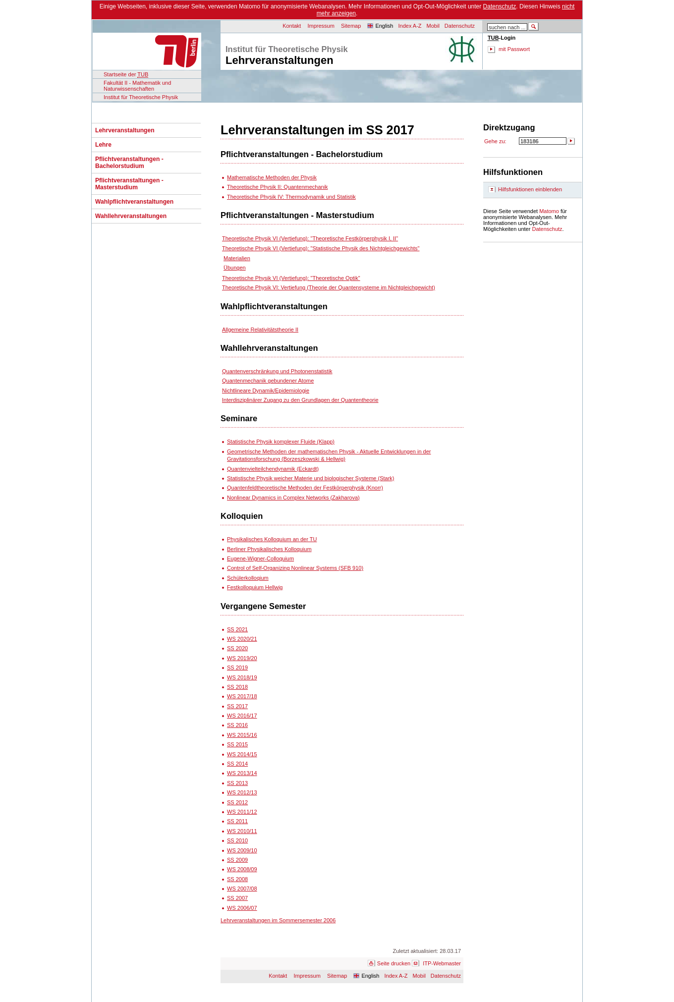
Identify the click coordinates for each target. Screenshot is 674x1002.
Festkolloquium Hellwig (255, 587)
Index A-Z (409, 26)
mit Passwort (514, 49)
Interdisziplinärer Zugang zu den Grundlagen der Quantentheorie (300, 400)
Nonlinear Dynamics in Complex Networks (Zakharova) (293, 498)
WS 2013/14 (242, 773)
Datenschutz (499, 6)
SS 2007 (237, 898)
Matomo (549, 211)
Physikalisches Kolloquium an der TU (272, 539)
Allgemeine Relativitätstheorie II (260, 330)
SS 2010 (237, 840)
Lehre (103, 144)
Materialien (237, 258)
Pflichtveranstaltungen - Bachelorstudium (129, 162)
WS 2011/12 (242, 812)
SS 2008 (237, 879)
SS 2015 (237, 744)
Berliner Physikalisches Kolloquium (269, 549)
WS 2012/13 (242, 792)
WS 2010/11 (242, 831)
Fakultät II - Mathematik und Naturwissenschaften (137, 86)
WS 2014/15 (242, 754)
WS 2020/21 (242, 639)
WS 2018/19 (242, 677)
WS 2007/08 (242, 888)
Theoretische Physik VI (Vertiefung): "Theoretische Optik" (291, 278)
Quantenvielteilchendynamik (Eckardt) (273, 469)
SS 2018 (237, 687)
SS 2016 (237, 725)
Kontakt (291, 26)
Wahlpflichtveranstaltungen (134, 201)
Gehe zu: (495, 141)
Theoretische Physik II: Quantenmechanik (277, 187)
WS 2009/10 (242, 850)
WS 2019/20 (242, 658)
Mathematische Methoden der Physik (272, 177)
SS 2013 (237, 783)
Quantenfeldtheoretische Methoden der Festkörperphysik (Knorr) (305, 488)
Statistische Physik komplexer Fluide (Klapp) (281, 442)
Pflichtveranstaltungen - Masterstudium (129, 184)
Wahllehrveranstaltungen (131, 216)
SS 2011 (237, 821)
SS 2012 (237, 802)
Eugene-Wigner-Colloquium (260, 558)
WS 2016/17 (242, 716)
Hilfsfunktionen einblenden (530, 189)
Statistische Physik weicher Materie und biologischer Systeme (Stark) (310, 478)
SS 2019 (237, 667)
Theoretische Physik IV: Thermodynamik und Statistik (291, 197)
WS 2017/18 (242, 696)
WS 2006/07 (242, 908)
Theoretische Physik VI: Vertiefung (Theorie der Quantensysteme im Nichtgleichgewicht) (328, 287)
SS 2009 (237, 860)
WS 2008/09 (242, 869)
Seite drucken (393, 963)
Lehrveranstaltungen (125, 130)
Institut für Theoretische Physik (141, 97)
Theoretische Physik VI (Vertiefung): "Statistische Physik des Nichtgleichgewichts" (320, 248)
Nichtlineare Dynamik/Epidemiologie (265, 390)
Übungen (235, 268)
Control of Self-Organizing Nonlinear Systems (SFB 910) (295, 568)
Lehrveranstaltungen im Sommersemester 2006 (278, 920)
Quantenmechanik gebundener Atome (268, 381)
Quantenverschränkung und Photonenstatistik (277, 371)
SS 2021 (237, 629)
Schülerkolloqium (248, 578)
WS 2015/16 (242, 735)
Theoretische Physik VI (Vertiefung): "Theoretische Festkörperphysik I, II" (310, 238)
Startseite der (126, 74)
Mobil (433, 26)
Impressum (321, 26)
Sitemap (351, 26)
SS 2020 (237, 648)
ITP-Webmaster (442, 963)
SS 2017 (237, 706)
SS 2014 (237, 764)
